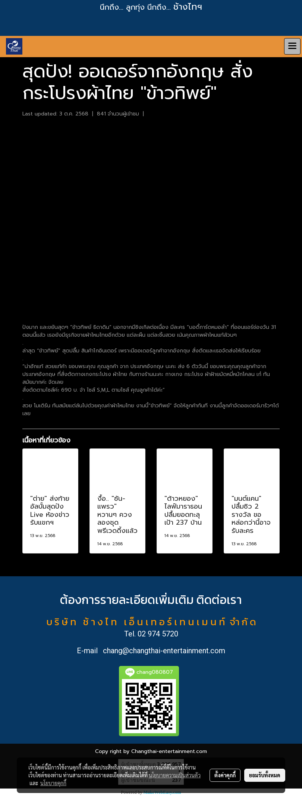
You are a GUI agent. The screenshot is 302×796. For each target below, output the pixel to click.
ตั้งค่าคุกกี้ (225, 775)
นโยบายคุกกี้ (53, 783)
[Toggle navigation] (292, 46)
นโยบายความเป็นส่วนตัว (175, 775)
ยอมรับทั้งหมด (264, 775)
